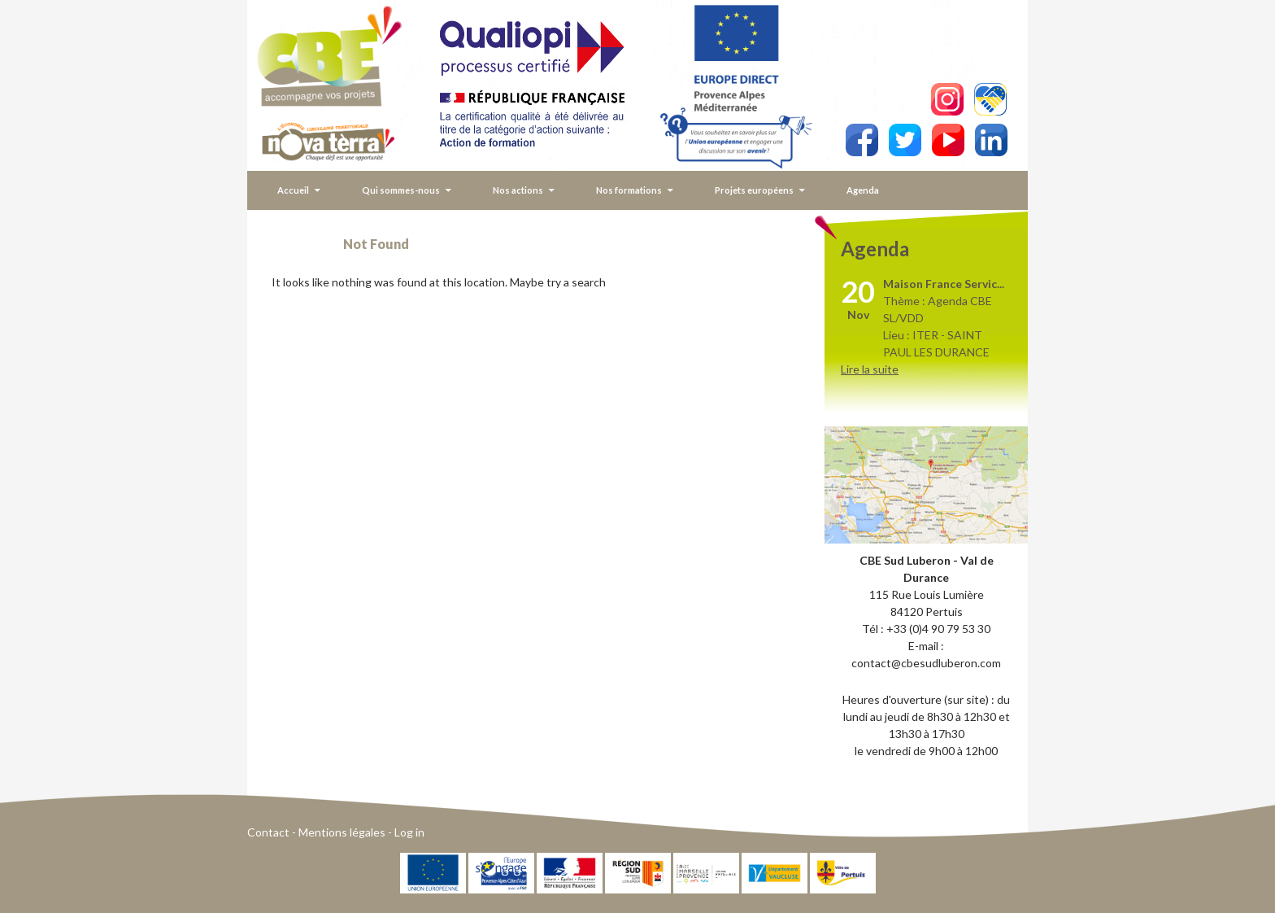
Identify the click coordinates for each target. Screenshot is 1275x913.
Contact (268, 832)
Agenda (862, 190)
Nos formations (629, 190)
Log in (409, 832)
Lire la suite (870, 369)
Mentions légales (341, 832)
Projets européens (754, 190)
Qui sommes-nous (401, 190)
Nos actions (518, 190)
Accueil (293, 190)
